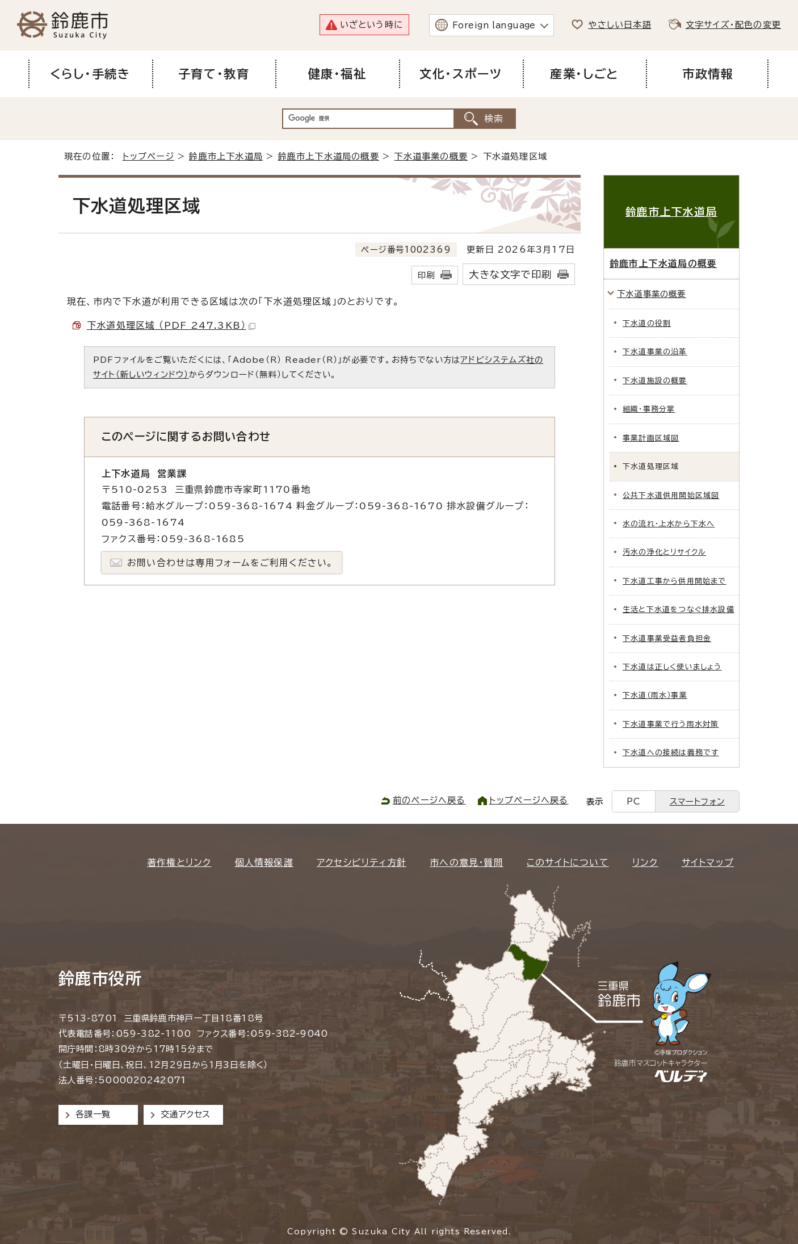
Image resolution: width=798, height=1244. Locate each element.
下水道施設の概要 (655, 380)
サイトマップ (708, 862)
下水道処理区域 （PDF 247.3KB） (171, 325)
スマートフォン (697, 801)
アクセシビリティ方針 (361, 862)
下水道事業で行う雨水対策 (671, 724)
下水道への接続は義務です (671, 752)
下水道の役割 (647, 323)
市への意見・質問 (466, 862)
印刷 (426, 275)
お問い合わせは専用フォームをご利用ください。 (230, 562)
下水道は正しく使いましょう (672, 667)
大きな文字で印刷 (510, 274)
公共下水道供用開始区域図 (671, 495)
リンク (645, 862)
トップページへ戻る (529, 800)
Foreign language (494, 25)
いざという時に (371, 24)
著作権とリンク (179, 862)
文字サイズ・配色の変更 (733, 24)
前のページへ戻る (429, 800)
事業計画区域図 (651, 438)
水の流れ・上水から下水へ (669, 523)
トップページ (148, 156)
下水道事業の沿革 (655, 351)
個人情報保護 (264, 862)
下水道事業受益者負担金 (667, 638)
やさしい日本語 (619, 24)
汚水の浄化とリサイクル (664, 552)
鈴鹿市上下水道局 (226, 156)
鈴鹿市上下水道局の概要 (328, 156)
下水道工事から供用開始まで (674, 581)
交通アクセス (185, 1114)
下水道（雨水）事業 (655, 695)
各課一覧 (93, 1114)
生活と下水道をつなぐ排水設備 (678, 609)
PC (633, 801)
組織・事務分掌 (649, 409)
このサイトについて (568, 862)
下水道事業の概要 (431, 156)
